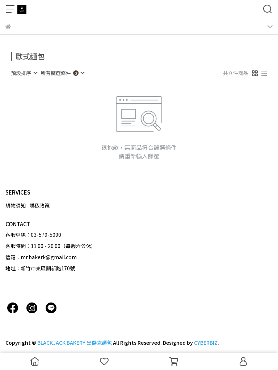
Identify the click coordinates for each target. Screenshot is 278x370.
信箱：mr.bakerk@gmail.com (41, 257)
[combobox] (24, 72)
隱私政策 (39, 205)
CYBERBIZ (206, 342)
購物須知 (15, 205)
